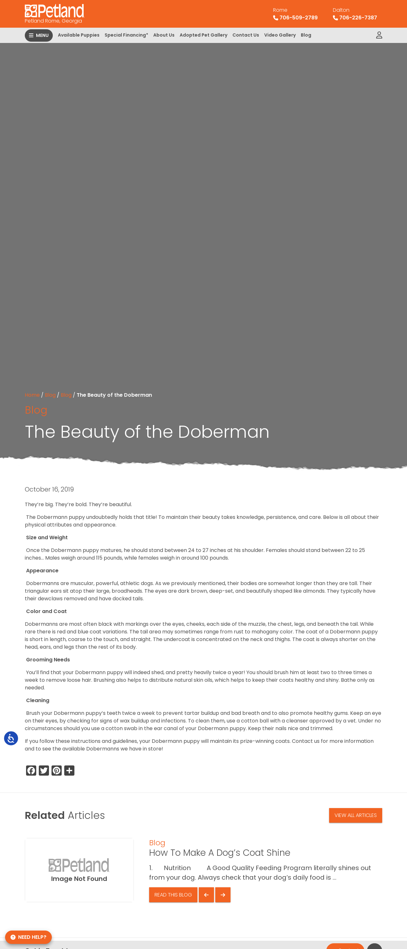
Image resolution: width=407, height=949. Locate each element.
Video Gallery (280, 35)
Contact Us (245, 35)
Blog (306, 35)
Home (32, 395)
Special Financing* (126, 35)
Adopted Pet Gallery (203, 35)
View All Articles (356, 815)
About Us (164, 35)
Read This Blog (173, 894)
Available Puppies (79, 35)
